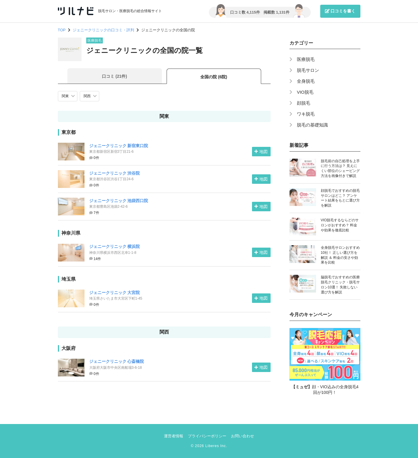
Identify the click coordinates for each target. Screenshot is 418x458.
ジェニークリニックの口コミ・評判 (103, 30)
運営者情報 (173, 436)
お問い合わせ (242, 436)
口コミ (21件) (114, 76)
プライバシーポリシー (207, 436)
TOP (62, 30)
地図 (260, 151)
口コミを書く (340, 11)
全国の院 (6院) (213, 76)
